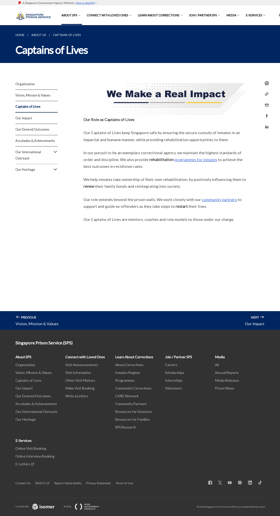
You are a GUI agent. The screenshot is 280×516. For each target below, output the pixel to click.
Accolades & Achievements (35, 141)
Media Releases (227, 380)
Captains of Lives (27, 106)
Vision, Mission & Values (32, 95)
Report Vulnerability (67, 483)
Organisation (25, 84)
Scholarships (174, 372)
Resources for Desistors (133, 411)
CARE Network (127, 396)
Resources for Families (132, 419)
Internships (174, 380)
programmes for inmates (195, 159)
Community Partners (131, 404)
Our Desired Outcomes (32, 129)
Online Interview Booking (34, 456)
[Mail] (265, 102)
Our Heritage (36, 169)
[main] (140, 177)
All (217, 365)
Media (231, 15)
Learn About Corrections (158, 15)
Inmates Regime (127, 372)
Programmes (125, 380)
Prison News (224, 388)
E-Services (254, 15)
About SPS (69, 15)
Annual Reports (227, 372)
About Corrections (129, 365)
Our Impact (23, 118)
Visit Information (78, 372)
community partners (219, 199)
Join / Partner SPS (203, 15)
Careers (171, 365)
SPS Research (125, 427)
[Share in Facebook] (265, 113)
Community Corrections (133, 388)
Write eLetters (76, 396)
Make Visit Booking (80, 388)
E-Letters (22, 464)
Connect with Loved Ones (107, 15)
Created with (38, 506)
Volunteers (173, 388)
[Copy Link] (265, 94)
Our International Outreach (36, 155)
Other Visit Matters (80, 380)
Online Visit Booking (30, 448)
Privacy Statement (98, 483)
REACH (40, 483)
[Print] (265, 83)
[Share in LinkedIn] (265, 124)
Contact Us (23, 483)
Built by (84, 506)
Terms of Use (124, 483)
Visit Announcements (81, 365)
